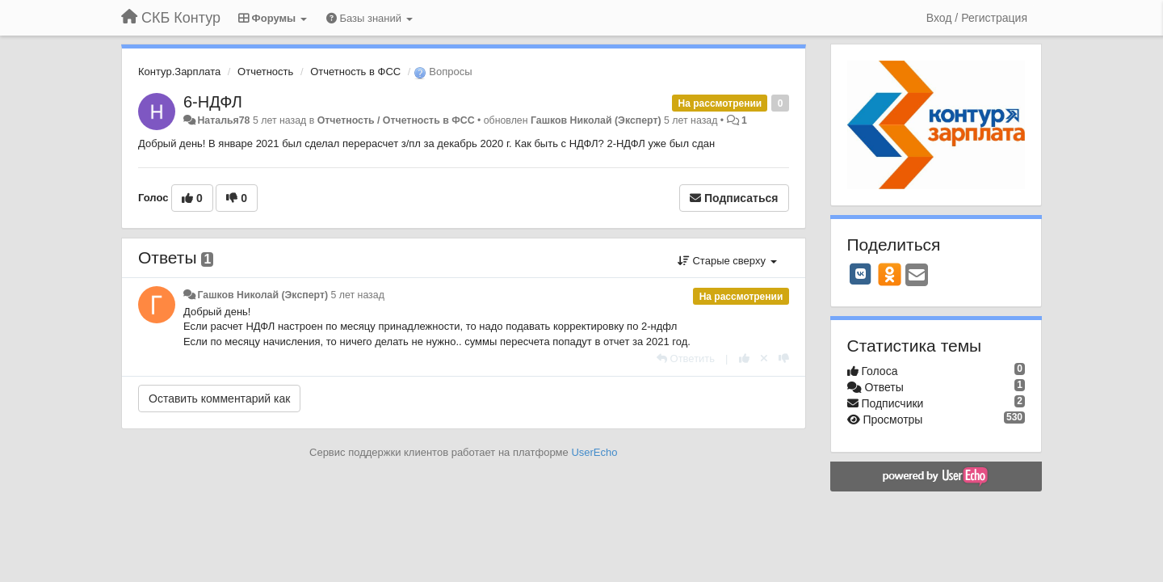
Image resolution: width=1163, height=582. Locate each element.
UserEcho (594, 452)
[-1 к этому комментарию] (784, 358)
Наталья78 (223, 120)
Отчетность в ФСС (355, 71)
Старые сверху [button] (727, 261)
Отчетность (265, 71)
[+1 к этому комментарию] (744, 358)
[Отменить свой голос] (764, 358)
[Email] (916, 276)
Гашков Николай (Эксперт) (596, 120)
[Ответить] (686, 358)
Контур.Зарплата (179, 71)
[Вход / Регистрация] (977, 18)
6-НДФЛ (212, 102)
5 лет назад (357, 295)
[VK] (861, 274)
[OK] (889, 274)
